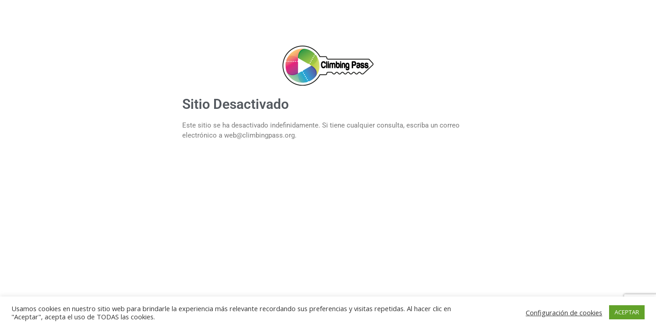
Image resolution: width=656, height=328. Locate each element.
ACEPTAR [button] (627, 312)
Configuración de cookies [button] (564, 312)
